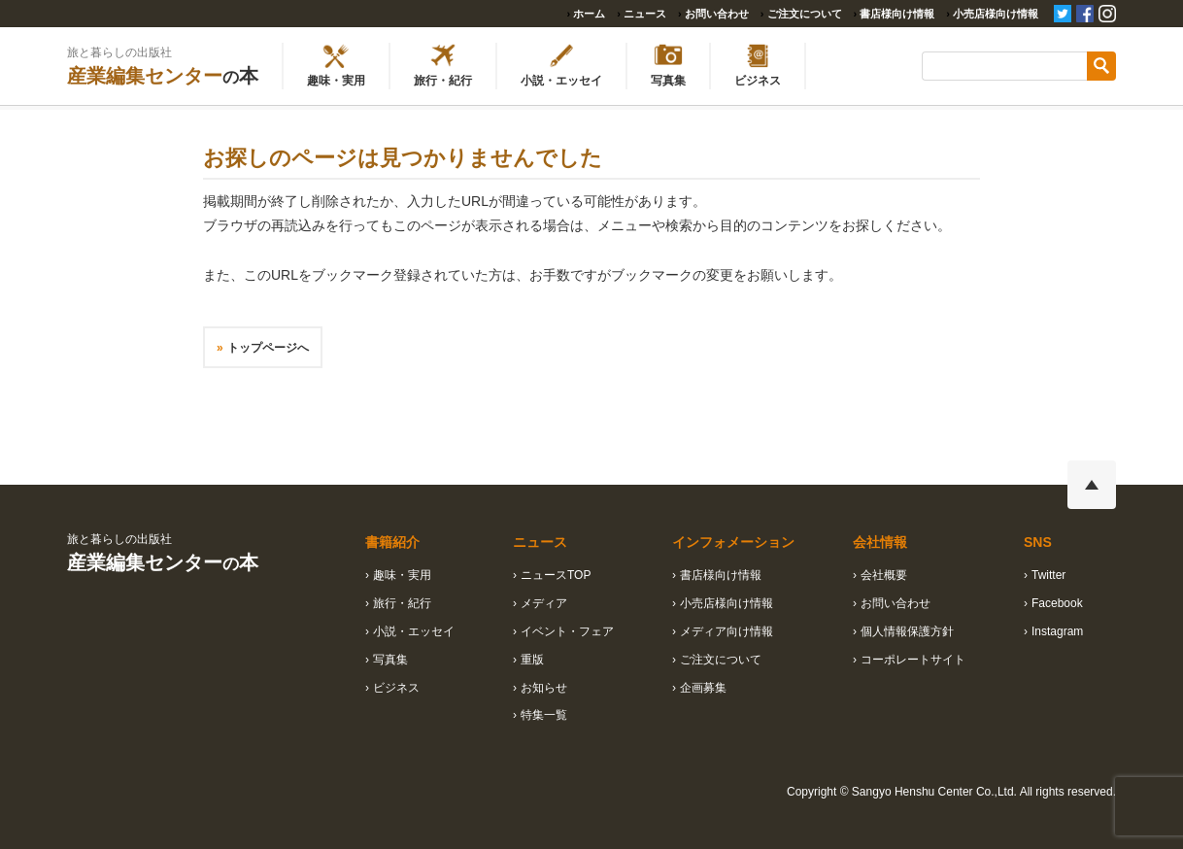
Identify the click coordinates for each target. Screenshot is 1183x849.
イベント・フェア (567, 631)
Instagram (1057, 631)
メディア (544, 603)
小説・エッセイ (414, 631)
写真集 (390, 659)
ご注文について (804, 13)
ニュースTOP (556, 575)
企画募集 (703, 688)
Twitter (1048, 575)
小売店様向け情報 (995, 13)
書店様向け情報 (897, 13)
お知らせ (544, 688)
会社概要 (884, 575)
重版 (532, 659)
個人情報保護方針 (907, 631)
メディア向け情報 (726, 631)
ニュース (645, 13)
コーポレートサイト (913, 659)
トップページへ (268, 348)
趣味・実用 (402, 575)
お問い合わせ (717, 13)
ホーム (589, 13)
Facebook (1057, 603)
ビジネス (396, 688)
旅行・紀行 (402, 603)
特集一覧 (544, 715)
